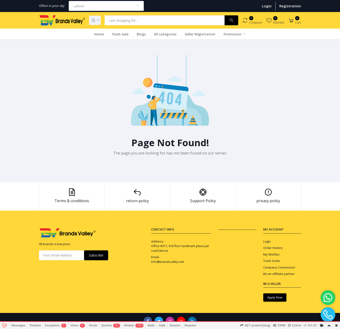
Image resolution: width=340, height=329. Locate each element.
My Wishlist (271, 254)
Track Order (271, 261)
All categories (165, 34)
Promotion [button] (233, 34)
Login (267, 6)
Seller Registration (200, 34)
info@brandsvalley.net (167, 262)
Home (99, 34)
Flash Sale (120, 34)
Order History (273, 248)
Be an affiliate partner (279, 274)
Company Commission (279, 267)
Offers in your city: (52, 6)
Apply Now (274, 297)
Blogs (141, 34)
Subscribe (96, 255)
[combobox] (106, 6)
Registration (290, 6)
